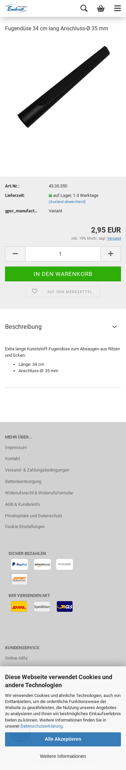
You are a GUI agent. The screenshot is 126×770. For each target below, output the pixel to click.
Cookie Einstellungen (25, 526)
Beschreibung (23, 326)
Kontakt (12, 458)
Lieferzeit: (15, 195)
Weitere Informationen (63, 756)
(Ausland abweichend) (67, 202)
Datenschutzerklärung (41, 726)
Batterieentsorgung (23, 481)
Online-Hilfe (16, 658)
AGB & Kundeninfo (22, 504)
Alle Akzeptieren (63, 739)
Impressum (16, 447)
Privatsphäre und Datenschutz (33, 515)
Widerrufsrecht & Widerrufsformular (39, 492)
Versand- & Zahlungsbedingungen (37, 470)
